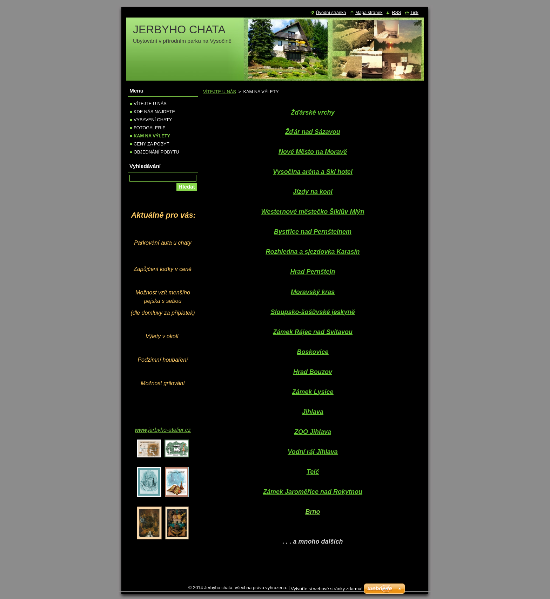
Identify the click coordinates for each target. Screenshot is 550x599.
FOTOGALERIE (150, 127)
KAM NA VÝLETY (152, 135)
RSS (396, 12)
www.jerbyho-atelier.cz (162, 430)
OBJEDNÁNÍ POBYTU (156, 152)
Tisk (414, 12)
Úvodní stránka (331, 12)
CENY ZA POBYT (151, 144)
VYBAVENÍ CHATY (153, 119)
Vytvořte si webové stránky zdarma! (327, 588)
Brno (313, 511)
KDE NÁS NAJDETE (154, 111)
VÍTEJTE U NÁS (219, 91)
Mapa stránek (369, 12)
